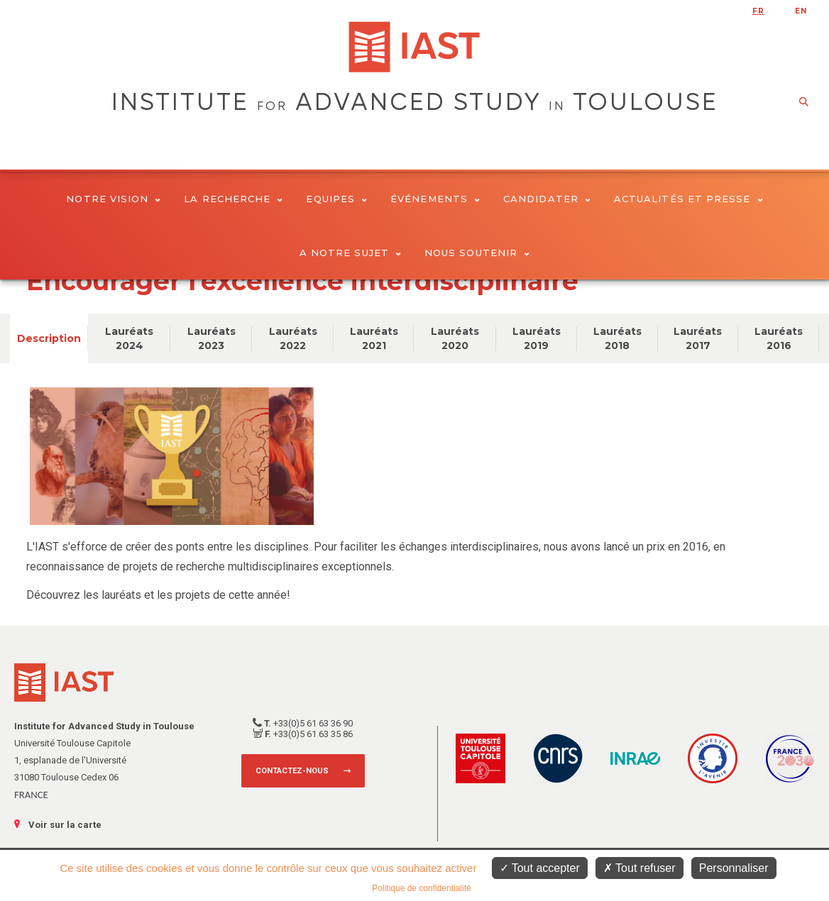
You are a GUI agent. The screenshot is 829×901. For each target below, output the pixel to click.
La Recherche (233, 198)
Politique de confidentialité (421, 888)
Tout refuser (639, 868)
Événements (435, 198)
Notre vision (113, 198)
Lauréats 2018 (617, 338)
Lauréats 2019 (536, 338)
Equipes (336, 198)
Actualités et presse (688, 198)
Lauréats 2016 (778, 338)
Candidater (547, 198)
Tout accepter (540, 868)
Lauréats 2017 (698, 338)
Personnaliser (734, 868)
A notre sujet (350, 252)
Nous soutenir (476, 252)
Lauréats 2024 (129, 338)
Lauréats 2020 (455, 338)
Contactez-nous (292, 770)
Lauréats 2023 (211, 338)
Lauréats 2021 (374, 338)
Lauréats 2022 (293, 338)
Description (49, 338)
